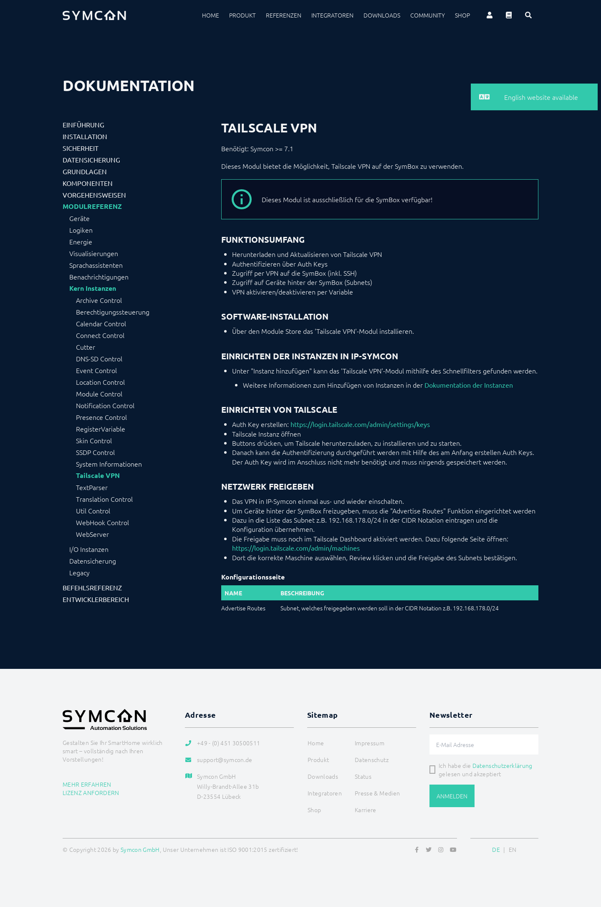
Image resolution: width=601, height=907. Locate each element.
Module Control (99, 393)
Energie (80, 241)
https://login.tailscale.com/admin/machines (296, 548)
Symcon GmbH (140, 849)
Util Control (93, 510)
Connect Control (100, 335)
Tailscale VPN (98, 475)
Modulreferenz (92, 206)
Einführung (83, 124)
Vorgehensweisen (94, 195)
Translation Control (104, 499)
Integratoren (332, 15)
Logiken (81, 230)
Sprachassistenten (96, 265)
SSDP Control (95, 452)
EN (513, 849)
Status (363, 776)
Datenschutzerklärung (502, 765)
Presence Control (101, 417)
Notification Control (105, 405)
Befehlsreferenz (92, 587)
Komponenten (88, 183)
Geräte (79, 218)
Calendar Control (101, 323)
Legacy (79, 572)
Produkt (242, 15)
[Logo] (94, 15)
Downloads (382, 15)
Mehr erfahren (87, 784)
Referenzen (283, 15)
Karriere (365, 809)
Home (210, 15)
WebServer (92, 534)
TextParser (92, 487)
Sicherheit (80, 148)
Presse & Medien (377, 793)
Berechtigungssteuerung (112, 311)
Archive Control (99, 300)
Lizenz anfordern (91, 792)
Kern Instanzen (92, 288)
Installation (85, 136)
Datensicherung (91, 159)
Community (427, 15)
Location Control (100, 382)
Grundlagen (85, 171)
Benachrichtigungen (99, 276)
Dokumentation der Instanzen (468, 385)
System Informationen (109, 464)
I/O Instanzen (89, 549)
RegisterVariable (100, 428)
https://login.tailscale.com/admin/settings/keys (360, 424)
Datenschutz (372, 759)
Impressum (369, 743)
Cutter (85, 347)
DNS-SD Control (99, 358)
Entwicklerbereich (96, 599)
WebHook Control (102, 522)
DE (496, 849)
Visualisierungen (93, 253)
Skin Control (94, 440)
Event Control (96, 370)
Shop (462, 15)
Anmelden (452, 796)
